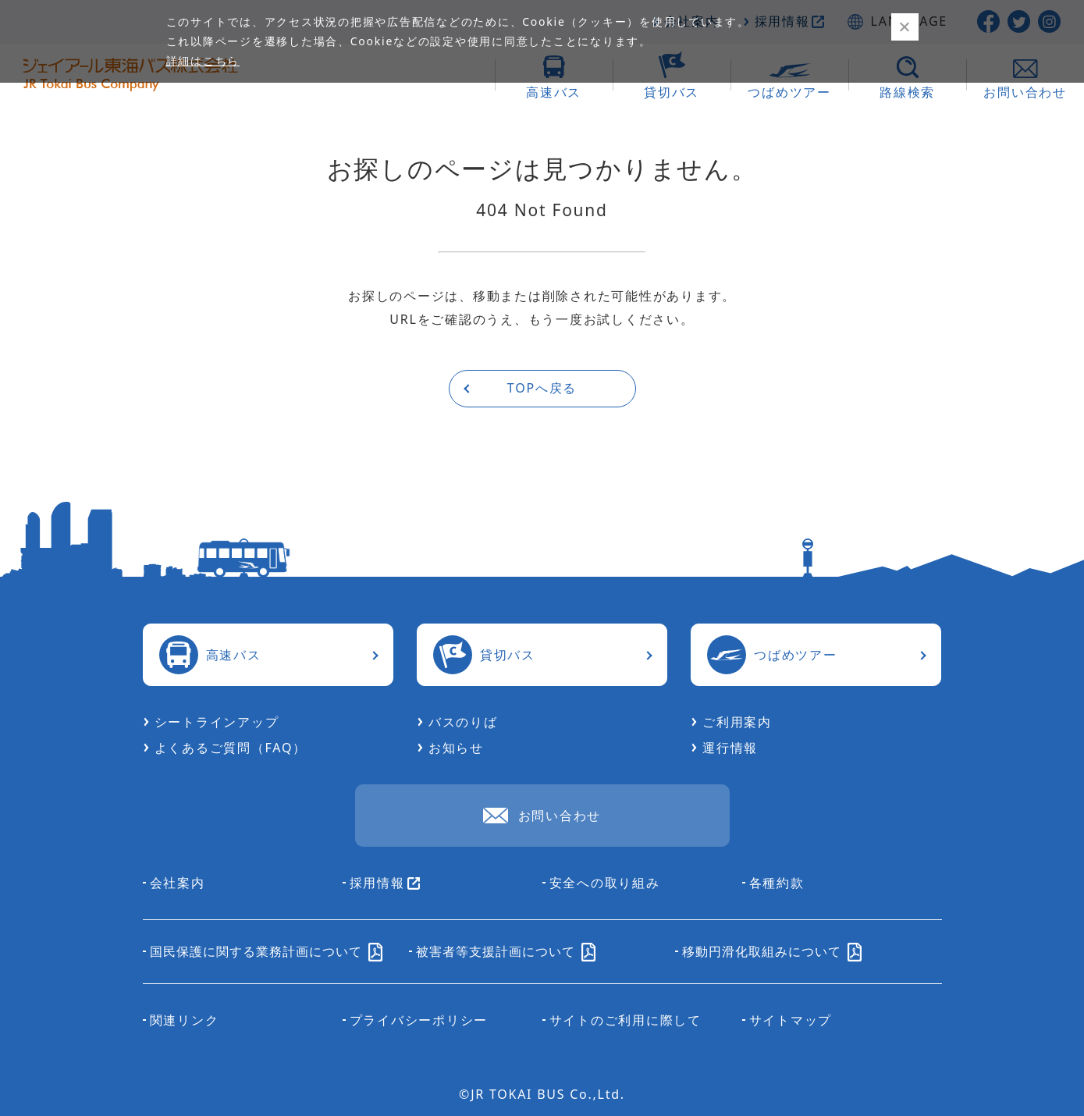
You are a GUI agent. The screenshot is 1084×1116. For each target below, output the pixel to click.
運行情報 (730, 747)
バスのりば (463, 722)
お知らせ (456, 747)
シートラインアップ (217, 722)
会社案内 (177, 882)
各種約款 (777, 882)
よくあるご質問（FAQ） (231, 747)
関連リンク (184, 1020)
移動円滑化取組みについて (772, 951)
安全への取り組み (604, 882)
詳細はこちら (203, 60)
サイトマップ (791, 1020)
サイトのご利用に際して (625, 1020)
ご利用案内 (737, 722)
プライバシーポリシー (419, 1020)
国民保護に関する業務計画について (266, 951)
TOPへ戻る (542, 387)
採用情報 (385, 882)
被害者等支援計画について (505, 951)
